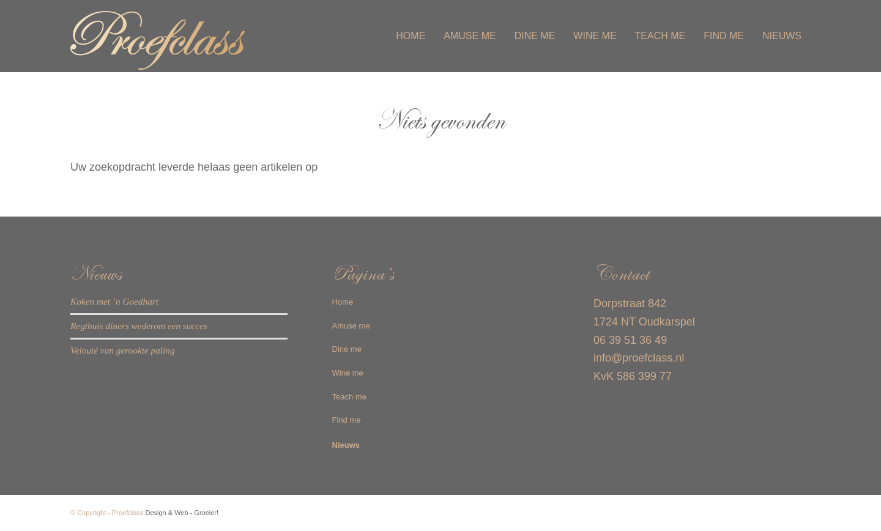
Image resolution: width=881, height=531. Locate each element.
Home (343, 301)
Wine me (347, 372)
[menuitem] (410, 36)
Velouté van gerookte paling (122, 350)
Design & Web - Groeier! (181, 512)
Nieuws (346, 445)
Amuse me (351, 325)
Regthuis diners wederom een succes (138, 326)
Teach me (349, 396)
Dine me (347, 349)
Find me (346, 420)
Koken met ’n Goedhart (114, 301)
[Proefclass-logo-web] (174, 36)
